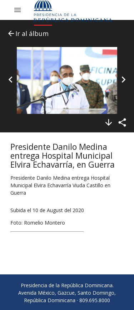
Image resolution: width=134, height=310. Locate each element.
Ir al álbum (28, 33)
